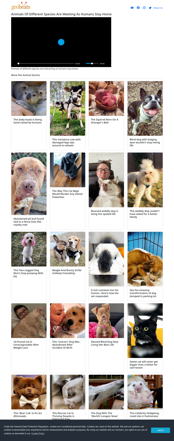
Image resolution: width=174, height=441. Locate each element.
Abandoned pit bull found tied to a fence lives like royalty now (28, 221)
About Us (158, 7)
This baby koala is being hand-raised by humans (27, 121)
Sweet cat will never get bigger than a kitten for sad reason (144, 364)
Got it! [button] (160, 430)
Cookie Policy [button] (37, 433)
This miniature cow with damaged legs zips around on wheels (66, 142)
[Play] (15, 63)
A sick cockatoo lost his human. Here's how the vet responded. (105, 293)
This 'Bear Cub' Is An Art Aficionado (27, 414)
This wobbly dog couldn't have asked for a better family (144, 214)
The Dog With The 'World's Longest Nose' (104, 414)
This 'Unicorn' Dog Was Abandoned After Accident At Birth (66, 344)
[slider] (46, 63)
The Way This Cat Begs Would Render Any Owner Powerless (67, 193)
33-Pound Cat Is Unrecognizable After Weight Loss (26, 344)
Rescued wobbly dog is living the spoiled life (104, 212)
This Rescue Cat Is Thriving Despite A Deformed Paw (63, 416)
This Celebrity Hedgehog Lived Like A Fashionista (144, 414)
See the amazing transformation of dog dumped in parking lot (143, 293)
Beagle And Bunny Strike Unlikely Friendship (67, 271)
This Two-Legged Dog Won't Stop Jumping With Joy (28, 273)
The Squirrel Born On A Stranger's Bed (104, 121)
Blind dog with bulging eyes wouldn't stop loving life (145, 142)
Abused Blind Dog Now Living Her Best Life (104, 343)
